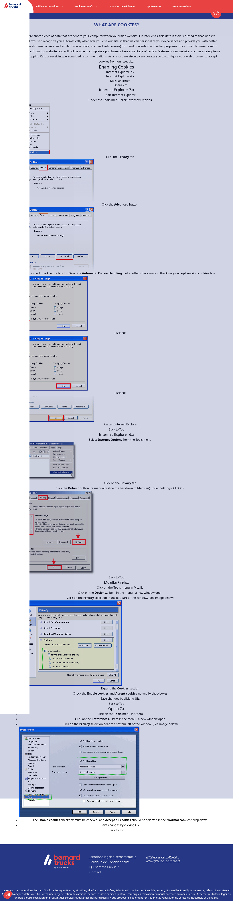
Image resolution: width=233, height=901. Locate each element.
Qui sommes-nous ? (104, 867)
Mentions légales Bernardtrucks (112, 857)
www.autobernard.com (162, 856)
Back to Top (117, 429)
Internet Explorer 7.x (120, 72)
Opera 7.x (120, 85)
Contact (95, 872)
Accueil (17, 16)
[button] (7, 894)
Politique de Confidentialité (109, 862)
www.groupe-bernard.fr (163, 861)
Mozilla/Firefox (120, 81)
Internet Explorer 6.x (120, 76)
